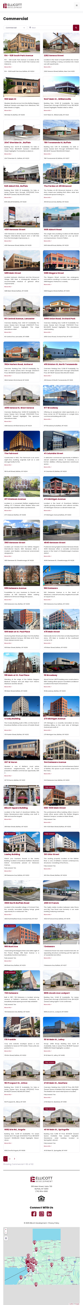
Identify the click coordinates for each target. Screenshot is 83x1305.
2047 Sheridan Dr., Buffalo (17, 142)
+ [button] (5, 1229)
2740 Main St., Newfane (55, 1083)
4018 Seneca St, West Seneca (19, 408)
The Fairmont (11, 453)
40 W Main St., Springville (56, 1129)
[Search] (76, 28)
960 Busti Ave (11, 946)
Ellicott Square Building (16, 808)
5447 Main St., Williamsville (57, 99)
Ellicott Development (38, 1223)
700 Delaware (11, 993)
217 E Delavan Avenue (15, 499)
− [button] (5, 1232)
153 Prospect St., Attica (15, 1083)
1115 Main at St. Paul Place (16, 675)
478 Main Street (52, 631)
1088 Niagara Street (54, 273)
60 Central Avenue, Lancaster (19, 318)
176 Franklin (10, 1039)
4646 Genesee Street (54, 542)
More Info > (8, 67)
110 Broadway (50, 675)
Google (77, 1304)
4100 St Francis (51, 903)
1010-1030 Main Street (55, 808)
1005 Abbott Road (53, 229)
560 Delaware (51, 588)
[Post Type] (15, 28)
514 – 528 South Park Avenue (18, 55)
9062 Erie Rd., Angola (14, 1129)
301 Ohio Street (51, 854)
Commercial (15, 18)
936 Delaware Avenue (15, 588)
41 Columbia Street (53, 453)
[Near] (50, 28)
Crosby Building (12, 718)
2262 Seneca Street (54, 55)
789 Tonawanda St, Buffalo (57, 142)
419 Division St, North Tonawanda (60, 364)
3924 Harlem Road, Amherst (18, 364)
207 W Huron (10, 762)
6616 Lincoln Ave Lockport (57, 993)
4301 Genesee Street (14, 229)
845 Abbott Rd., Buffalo (16, 186)
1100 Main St (10, 99)
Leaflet (71, 1304)
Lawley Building (12, 854)
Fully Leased (49, 787)
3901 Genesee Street (14, 542)
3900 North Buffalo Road (16, 903)
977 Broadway (51, 408)
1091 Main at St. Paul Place (17, 631)
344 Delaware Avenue (55, 762)
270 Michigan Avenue (55, 718)
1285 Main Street (12, 273)
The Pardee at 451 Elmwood (57, 186)
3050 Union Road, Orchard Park (59, 318)
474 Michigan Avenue (55, 499)
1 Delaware (49, 946)
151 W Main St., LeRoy (54, 1039)
